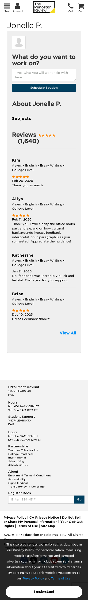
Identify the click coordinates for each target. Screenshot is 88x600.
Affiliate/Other (18, 465)
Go (79, 499)
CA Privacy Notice (44, 517)
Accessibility (17, 479)
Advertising (16, 461)
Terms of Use (60, 578)
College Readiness (21, 454)
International (17, 457)
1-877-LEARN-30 (19, 391)
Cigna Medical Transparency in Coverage (26, 484)
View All (68, 333)
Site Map (48, 526)
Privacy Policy (33, 578)
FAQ (11, 394)
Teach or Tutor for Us (23, 450)
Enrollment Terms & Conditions (29, 475)
